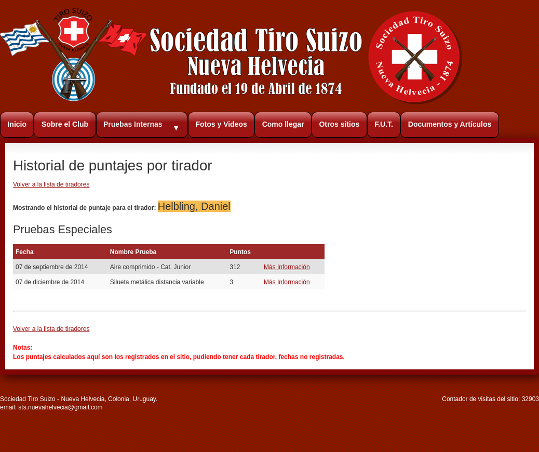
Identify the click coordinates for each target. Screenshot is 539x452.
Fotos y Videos (221, 124)
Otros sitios (339, 124)
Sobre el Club (65, 124)
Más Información (287, 267)
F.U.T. (383, 124)
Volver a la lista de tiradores (51, 184)
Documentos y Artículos (450, 124)
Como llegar (283, 124)
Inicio (16, 124)
